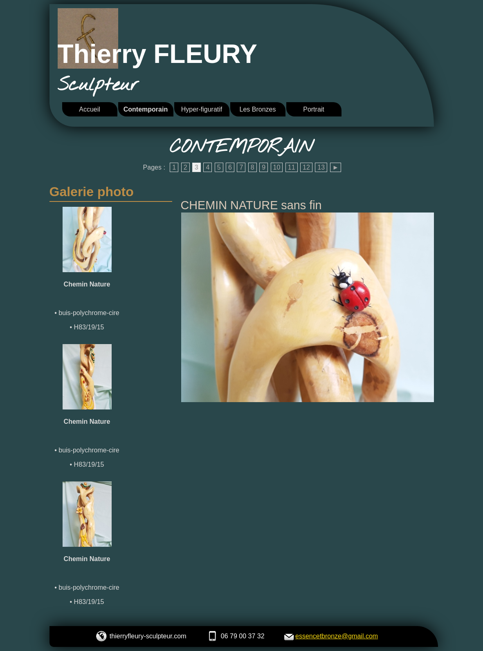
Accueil (89, 109)
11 (291, 167)
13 (321, 167)
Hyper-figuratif (201, 109)
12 (306, 167)
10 (277, 167)
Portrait (313, 109)
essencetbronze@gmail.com (336, 636)
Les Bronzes (258, 109)
